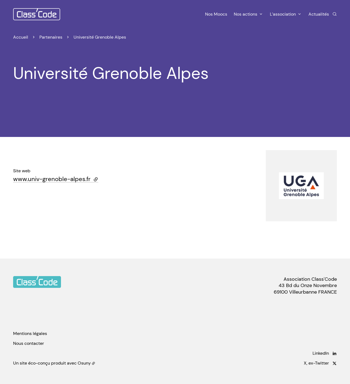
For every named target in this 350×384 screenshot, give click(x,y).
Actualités (318, 14)
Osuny (84, 363)
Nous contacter (28, 343)
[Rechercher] (334, 14)
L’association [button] (283, 14)
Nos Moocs (216, 14)
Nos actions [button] (245, 14)
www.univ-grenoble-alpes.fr (55, 179)
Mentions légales (30, 333)
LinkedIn (321, 353)
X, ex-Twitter (316, 363)
